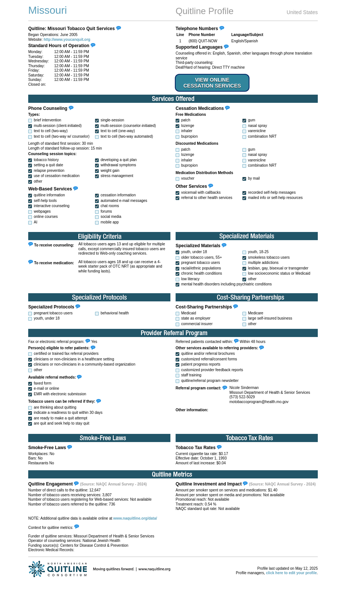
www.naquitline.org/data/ (135, 518)
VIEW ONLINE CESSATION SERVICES (212, 83)
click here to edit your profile (291, 573)
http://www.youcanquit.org (67, 39)
